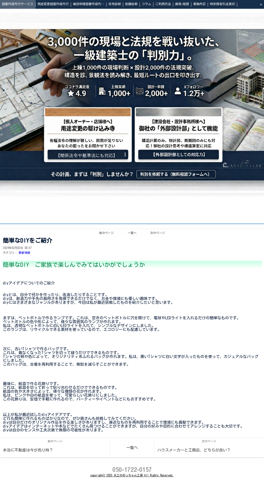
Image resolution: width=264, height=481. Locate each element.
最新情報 (24, 252)
